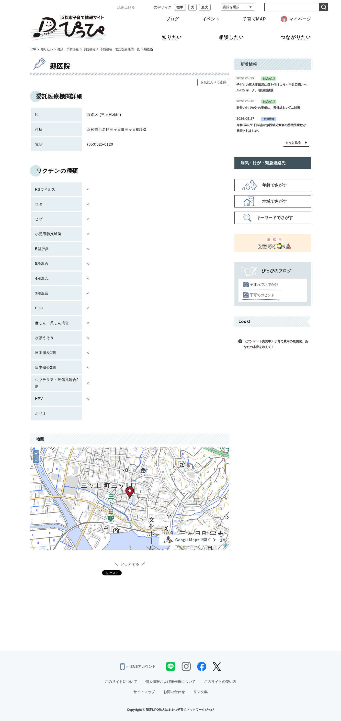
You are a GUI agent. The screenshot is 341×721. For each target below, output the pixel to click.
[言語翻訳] (237, 7)
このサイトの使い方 (220, 682)
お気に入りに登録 (213, 82)
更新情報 (269, 118)
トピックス (269, 78)
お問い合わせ (174, 692)
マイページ (300, 19)
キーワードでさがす (274, 217)
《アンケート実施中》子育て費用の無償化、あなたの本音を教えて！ (276, 344)
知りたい (47, 49)
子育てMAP (254, 19)
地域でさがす (274, 201)
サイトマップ (144, 692)
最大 (204, 7)
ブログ (172, 19)
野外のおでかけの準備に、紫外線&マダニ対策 (268, 108)
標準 (180, 7)
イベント (211, 19)
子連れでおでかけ (264, 284)
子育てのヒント (262, 295)
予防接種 (89, 49)
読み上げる (126, 7)
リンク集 (200, 692)
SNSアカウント (138, 666)
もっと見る (293, 142)
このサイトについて (121, 682)
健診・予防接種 (68, 49)
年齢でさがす (274, 185)
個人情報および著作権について (170, 682)
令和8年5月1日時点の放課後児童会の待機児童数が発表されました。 (271, 128)
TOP (33, 49)
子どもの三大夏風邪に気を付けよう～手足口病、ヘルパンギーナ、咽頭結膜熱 (271, 87)
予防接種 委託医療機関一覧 (120, 49)
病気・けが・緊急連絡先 (263, 163)
